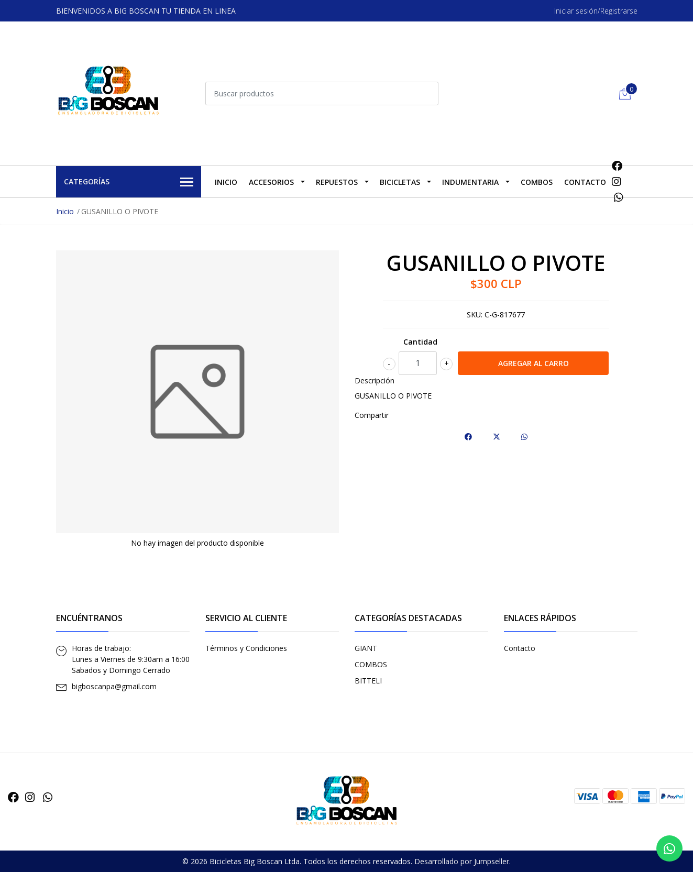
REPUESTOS (337, 182)
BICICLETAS (400, 182)
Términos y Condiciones (246, 648)
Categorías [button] (129, 182)
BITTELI (368, 681)
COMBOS (537, 182)
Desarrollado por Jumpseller (461, 861)
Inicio (226, 182)
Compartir (372, 415)
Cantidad (420, 342)
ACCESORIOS (271, 182)
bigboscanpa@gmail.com (114, 686)
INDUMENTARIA (470, 182)
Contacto (585, 182)
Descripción (374, 380)
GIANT (366, 648)
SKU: (474, 314)
